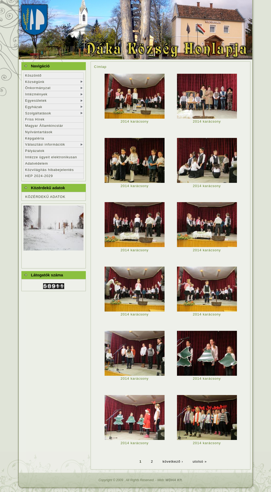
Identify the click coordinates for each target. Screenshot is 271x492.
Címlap (100, 67)
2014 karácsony (135, 121)
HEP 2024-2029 (39, 176)
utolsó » (200, 461)
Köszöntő (33, 75)
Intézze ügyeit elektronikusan (51, 157)
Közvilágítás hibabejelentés (49, 170)
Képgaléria (34, 138)
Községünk (34, 82)
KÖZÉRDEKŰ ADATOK (45, 197)
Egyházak (33, 107)
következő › (173, 461)
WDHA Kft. (174, 480)
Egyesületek (36, 101)
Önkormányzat (38, 88)
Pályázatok (35, 151)
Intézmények (36, 94)
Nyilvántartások (39, 132)
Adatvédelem (36, 163)
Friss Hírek (35, 119)
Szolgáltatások (38, 113)
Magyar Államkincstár (44, 126)
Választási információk (45, 144)
